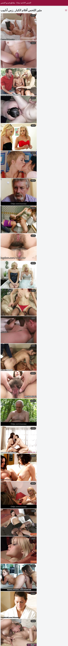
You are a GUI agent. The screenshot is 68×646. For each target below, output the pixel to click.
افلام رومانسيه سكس (24, 645)
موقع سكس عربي (29, 643)
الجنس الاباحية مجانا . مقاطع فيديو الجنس (16, 3)
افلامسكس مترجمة (45, 643)
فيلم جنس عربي (9, 645)
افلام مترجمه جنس (61, 643)
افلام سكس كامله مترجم (42, 645)
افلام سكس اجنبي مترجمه (12, 643)
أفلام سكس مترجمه (61, 645)
